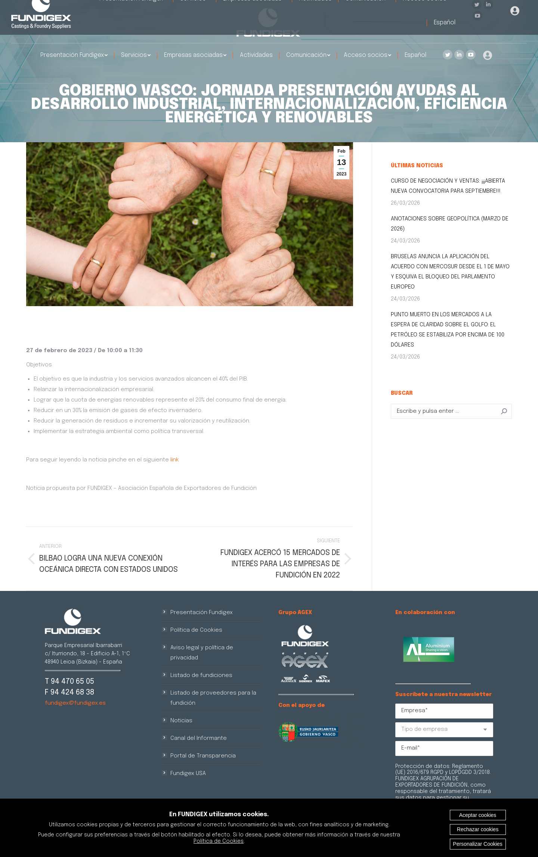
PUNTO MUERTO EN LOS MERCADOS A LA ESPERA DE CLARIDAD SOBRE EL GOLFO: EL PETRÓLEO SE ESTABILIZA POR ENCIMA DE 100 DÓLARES (447, 330)
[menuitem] (74, 55)
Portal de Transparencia (203, 756)
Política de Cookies (196, 630)
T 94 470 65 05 (69, 682)
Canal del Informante (198, 738)
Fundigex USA (188, 774)
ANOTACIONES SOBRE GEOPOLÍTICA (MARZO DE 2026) (449, 224)
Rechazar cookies (477, 829)
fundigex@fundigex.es (75, 703)
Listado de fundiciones (201, 675)
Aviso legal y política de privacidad (201, 653)
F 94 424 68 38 (69, 692)
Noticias (181, 721)
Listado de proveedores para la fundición (213, 698)
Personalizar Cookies (477, 844)
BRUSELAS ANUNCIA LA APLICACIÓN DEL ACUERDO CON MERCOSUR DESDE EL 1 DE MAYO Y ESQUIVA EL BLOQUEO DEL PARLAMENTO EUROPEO (450, 272)
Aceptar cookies (478, 815)
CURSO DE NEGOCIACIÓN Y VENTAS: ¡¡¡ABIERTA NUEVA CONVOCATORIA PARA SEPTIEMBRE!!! (448, 186)
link (174, 460)
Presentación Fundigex (201, 613)
